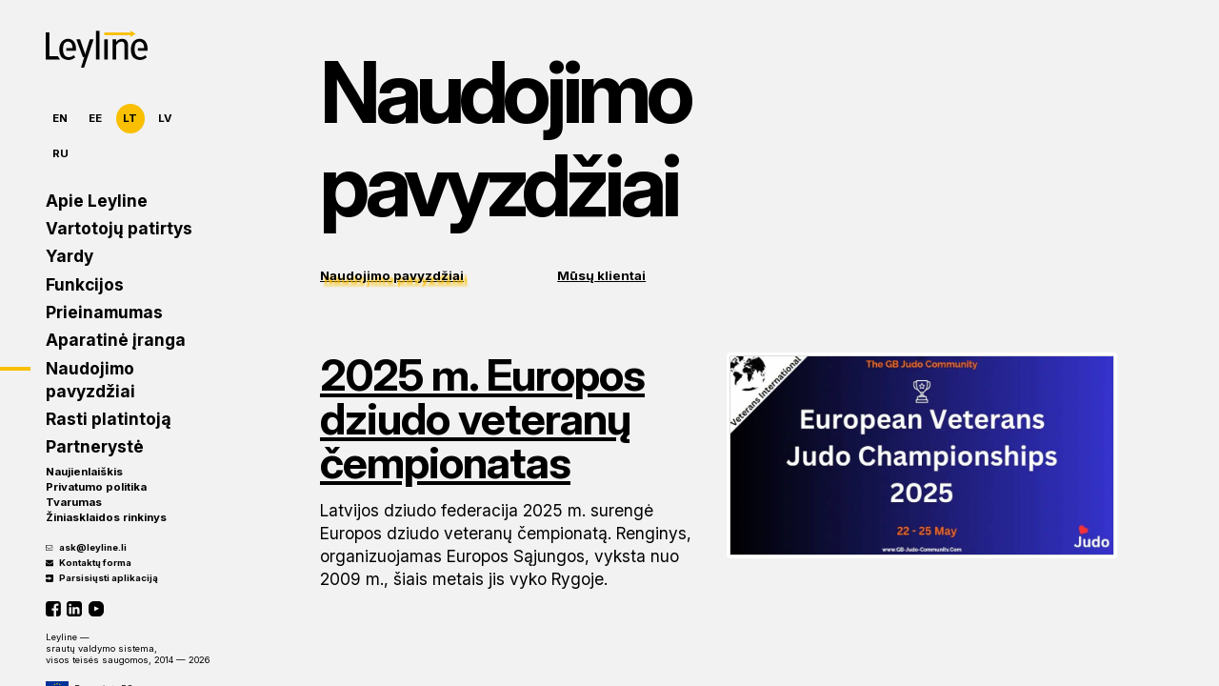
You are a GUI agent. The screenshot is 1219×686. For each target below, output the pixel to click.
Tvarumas (74, 502)
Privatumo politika (96, 487)
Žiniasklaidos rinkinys (106, 517)
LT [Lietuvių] (130, 118)
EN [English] (60, 118)
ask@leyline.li (86, 547)
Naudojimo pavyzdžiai (90, 379)
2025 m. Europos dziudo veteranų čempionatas (482, 418)
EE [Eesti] (95, 118)
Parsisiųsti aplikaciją (102, 578)
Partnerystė (95, 446)
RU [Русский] (60, 153)
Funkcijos (85, 284)
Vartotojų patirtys (119, 228)
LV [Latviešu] (165, 118)
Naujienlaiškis (84, 471)
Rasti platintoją (108, 419)
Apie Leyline (97, 201)
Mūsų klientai (601, 275)
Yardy (69, 256)
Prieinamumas (104, 312)
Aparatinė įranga (116, 340)
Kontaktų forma (88, 562)
